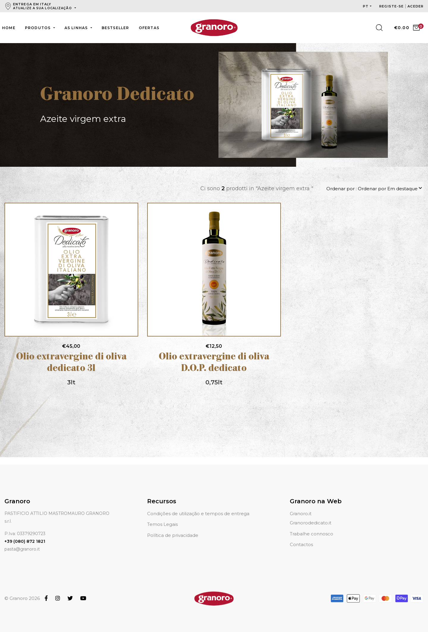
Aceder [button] (415, 6)
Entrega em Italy (43, 6)
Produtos (38, 28)
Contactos (301, 544)
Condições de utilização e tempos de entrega (198, 513)
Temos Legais (162, 524)
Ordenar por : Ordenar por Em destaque (372, 188)
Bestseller (115, 28)
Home (8, 28)
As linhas (76, 28)
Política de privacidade (172, 535)
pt (366, 6)
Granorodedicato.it (310, 523)
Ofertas (149, 28)
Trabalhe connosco (311, 534)
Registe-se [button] (392, 6)
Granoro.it (300, 513)
